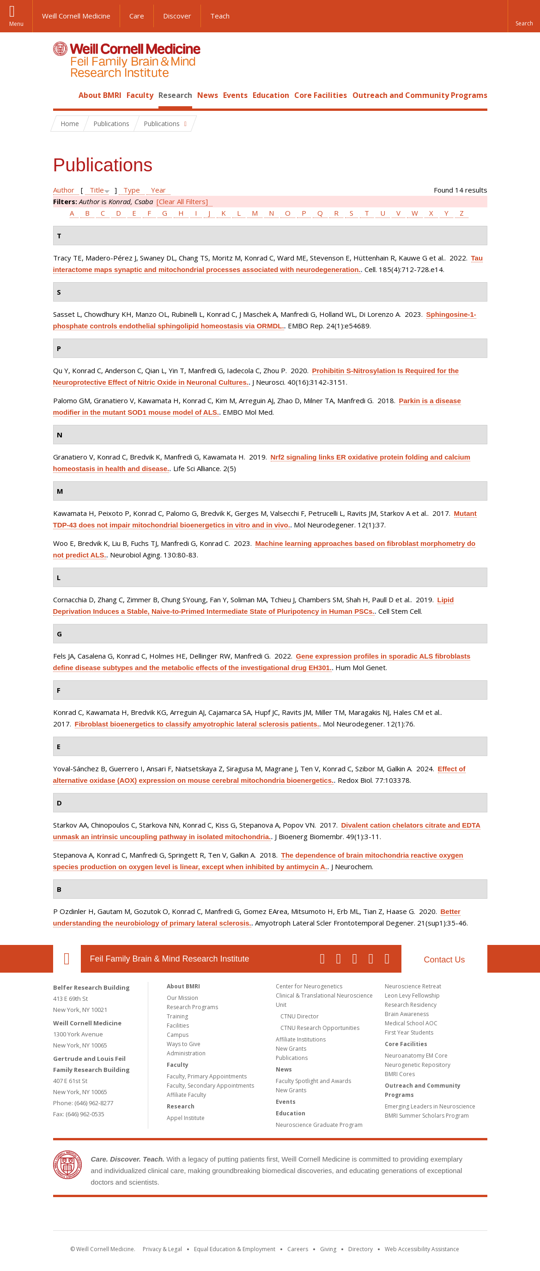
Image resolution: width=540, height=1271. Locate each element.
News (207, 95)
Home (63, 95)
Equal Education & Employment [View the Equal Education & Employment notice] (234, 1249)
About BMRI (100, 95)
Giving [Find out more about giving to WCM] (328, 1249)
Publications (292, 1058)
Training (177, 1016)
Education (271, 95)
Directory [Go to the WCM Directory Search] (360, 1249)
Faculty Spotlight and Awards (313, 1081)
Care (136, 15)
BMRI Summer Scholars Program (427, 1116)
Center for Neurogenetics (309, 986)
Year (158, 189)
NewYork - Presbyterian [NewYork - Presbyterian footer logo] (347, 1215)
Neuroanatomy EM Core (416, 1055)
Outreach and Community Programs (419, 95)
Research (175, 95)
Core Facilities (320, 95)
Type (131, 189)
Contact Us (444, 959)
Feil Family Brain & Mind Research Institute (169, 958)
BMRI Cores (400, 1074)
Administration (186, 1053)
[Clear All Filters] (182, 201)
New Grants (291, 1049)
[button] (524, 16)
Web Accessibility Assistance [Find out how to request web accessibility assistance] (422, 1249)
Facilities (178, 1025)
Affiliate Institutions (301, 1039)
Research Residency (411, 1005)
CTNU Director (299, 1016)
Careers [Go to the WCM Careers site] (297, 1249)
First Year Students (409, 1032)
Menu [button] (16, 24)
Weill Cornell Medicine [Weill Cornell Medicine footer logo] (202, 1215)
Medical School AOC (411, 1023)
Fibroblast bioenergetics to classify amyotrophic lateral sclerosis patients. (197, 724)
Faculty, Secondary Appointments (210, 1085)
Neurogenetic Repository (417, 1065)
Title (97, 189)
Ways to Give (183, 1044)
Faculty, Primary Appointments (207, 1076)
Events (235, 95)
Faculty (140, 95)
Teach (220, 15)
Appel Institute (186, 1118)
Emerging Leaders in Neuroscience (430, 1106)
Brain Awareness (407, 1014)
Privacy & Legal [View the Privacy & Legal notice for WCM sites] (162, 1249)
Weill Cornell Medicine (76, 15)
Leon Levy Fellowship (412, 995)
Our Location (67, 959)
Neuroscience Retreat (413, 986)
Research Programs (192, 1007)
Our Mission (182, 998)
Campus (177, 1035)
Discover (177, 15)
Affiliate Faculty (186, 1095)
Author (63, 189)
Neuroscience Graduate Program (319, 1125)
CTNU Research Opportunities (319, 1028)
